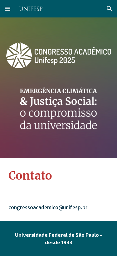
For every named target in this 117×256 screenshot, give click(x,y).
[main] (58, 176)
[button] (7, 8)
